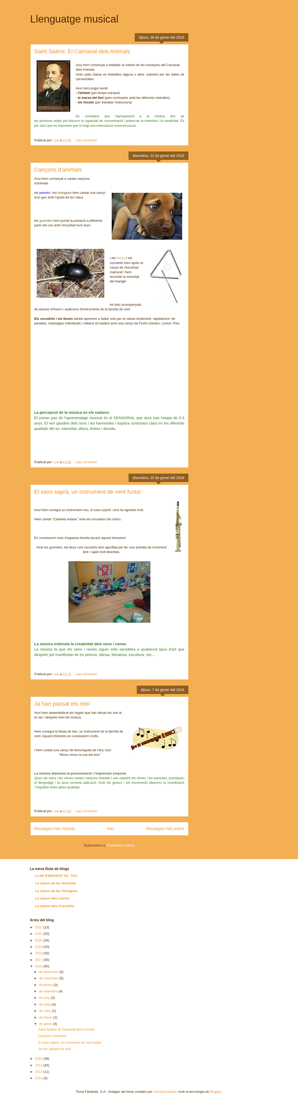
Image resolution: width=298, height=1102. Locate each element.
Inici (110, 828)
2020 (39, 940)
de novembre (49, 978)
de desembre (49, 972)
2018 (39, 953)
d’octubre (46, 985)
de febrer (46, 1017)
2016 (39, 966)
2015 (39, 1059)
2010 (39, 1078)
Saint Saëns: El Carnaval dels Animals (82, 51)
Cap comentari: (87, 140)
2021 (39, 934)
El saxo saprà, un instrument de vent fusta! (87, 492)
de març (45, 1011)
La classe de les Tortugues (56, 891)
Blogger (215, 1092)
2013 (39, 1072)
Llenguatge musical (74, 19)
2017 (39, 960)
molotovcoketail (164, 1092)
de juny (45, 998)
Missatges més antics (165, 828)
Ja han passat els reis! (62, 704)
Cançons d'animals (58, 169)
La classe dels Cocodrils (54, 906)
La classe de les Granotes (55, 883)
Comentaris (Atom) (121, 845)
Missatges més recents (54, 828)
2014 (39, 1065)
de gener (46, 1024)
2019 (39, 947)
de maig (45, 1004)
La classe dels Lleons (52, 898)
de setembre (48, 991)
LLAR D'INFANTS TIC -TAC (56, 876)
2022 (39, 927)
